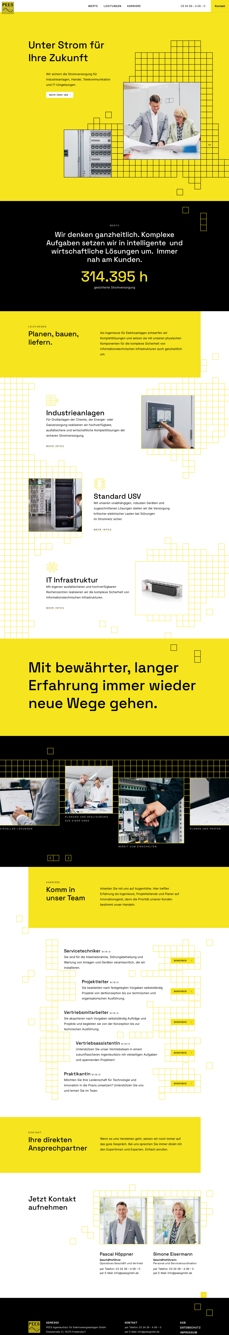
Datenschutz (190, 1327)
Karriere (134, 6)
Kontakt (220, 6)
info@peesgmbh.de (126, 1273)
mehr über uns (59, 95)
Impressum (188, 1332)
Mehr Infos (55, 446)
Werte (93, 6)
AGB (183, 1322)
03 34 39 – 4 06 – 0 (193, 6)
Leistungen (112, 6)
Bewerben (183, 960)
